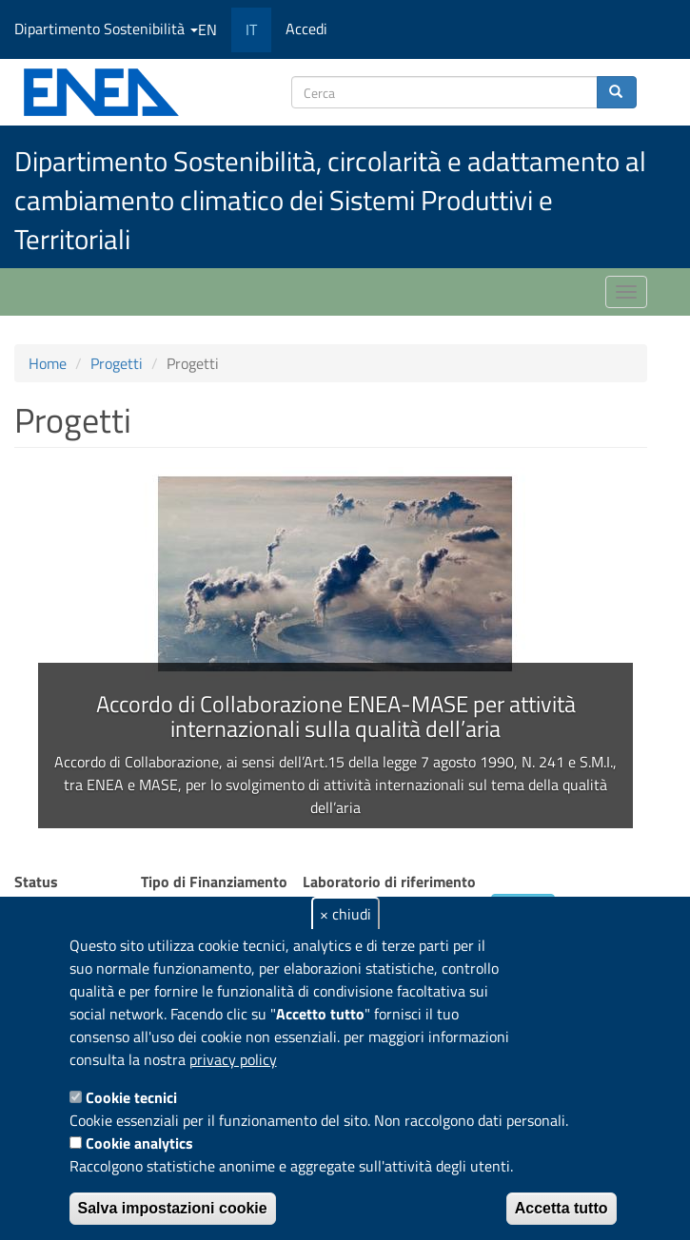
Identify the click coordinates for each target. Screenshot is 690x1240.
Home (48, 363)
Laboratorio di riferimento (389, 881)
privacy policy (233, 1059)
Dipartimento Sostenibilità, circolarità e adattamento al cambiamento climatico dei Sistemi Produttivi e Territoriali (330, 200)
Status (36, 881)
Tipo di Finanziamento (214, 881)
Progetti (116, 363)
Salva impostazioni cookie (172, 1208)
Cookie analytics (139, 1143)
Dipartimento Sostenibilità (106, 28)
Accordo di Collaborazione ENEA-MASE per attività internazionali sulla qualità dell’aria (336, 716)
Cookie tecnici (131, 1097)
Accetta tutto (561, 1208)
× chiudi (345, 913)
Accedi (306, 28)
